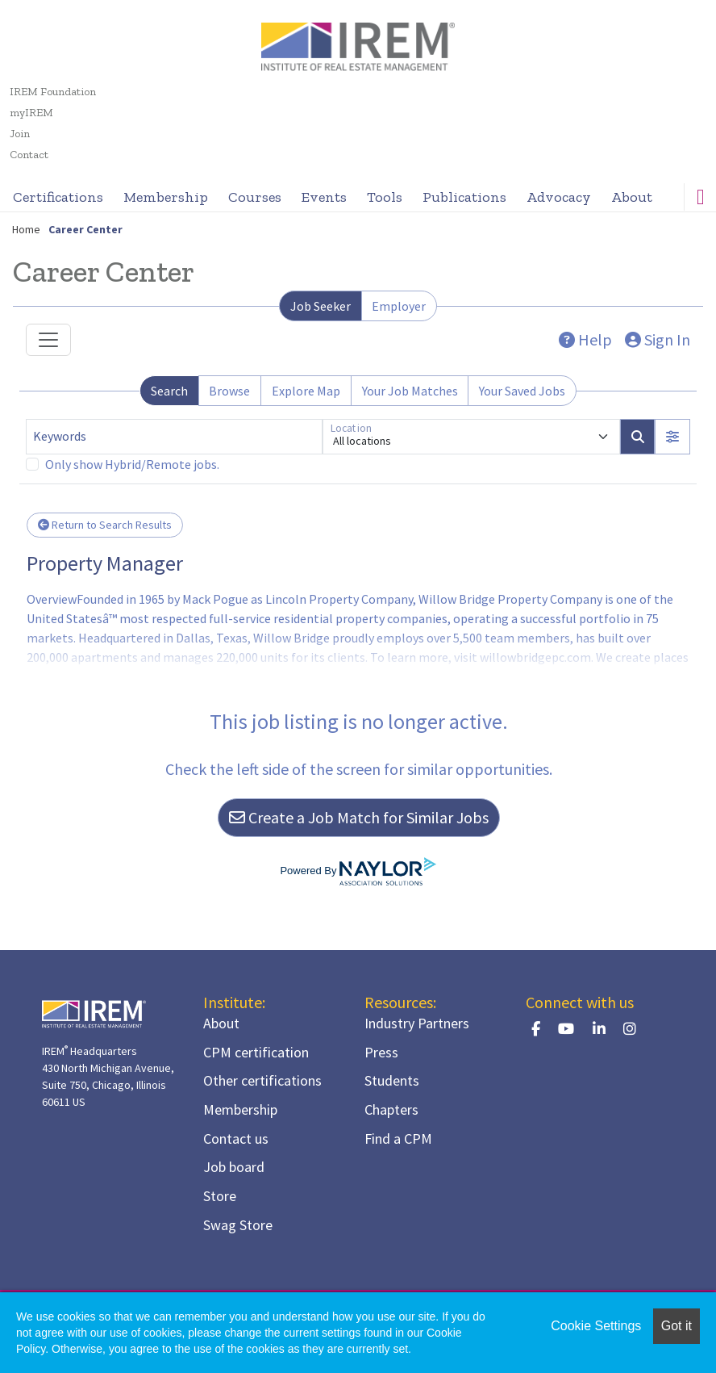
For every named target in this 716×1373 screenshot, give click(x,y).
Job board (233, 1166)
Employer (399, 306)
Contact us (235, 1138)
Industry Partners (416, 1023)
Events (324, 197)
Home (26, 229)
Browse (229, 391)
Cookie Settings (596, 1326)
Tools (384, 197)
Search (169, 391)
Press (381, 1052)
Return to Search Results (105, 524)
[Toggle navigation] (48, 340)
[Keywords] (174, 436)
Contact (29, 154)
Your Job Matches (410, 391)
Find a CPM (398, 1138)
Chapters (391, 1109)
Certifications (58, 197)
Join (20, 133)
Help (585, 339)
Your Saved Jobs (522, 391)
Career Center (85, 229)
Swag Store (238, 1225)
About (631, 197)
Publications (464, 197)
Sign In (657, 339)
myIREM (31, 112)
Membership (165, 197)
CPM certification (256, 1052)
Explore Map (306, 391)
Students (391, 1080)
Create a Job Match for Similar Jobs (359, 817)
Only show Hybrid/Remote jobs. (132, 464)
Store (219, 1196)
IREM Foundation (53, 91)
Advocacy (559, 197)
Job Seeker (320, 306)
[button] (672, 436)
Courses (254, 197)
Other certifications (262, 1080)
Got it (676, 1326)
